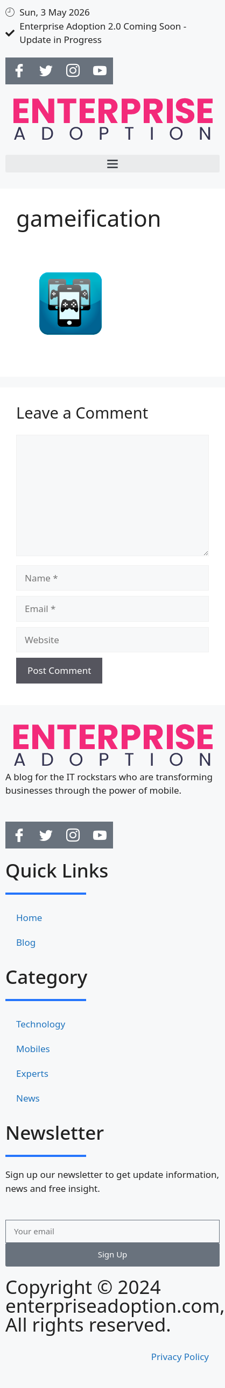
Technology (40, 1024)
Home (29, 917)
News (28, 1098)
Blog (26, 942)
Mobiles (33, 1048)
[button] (112, 163)
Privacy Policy (180, 1356)
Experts (32, 1073)
